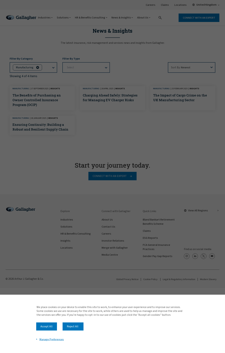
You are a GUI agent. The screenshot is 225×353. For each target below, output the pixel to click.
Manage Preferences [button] (51, 339)
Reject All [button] (72, 326)
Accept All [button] (46, 326)
